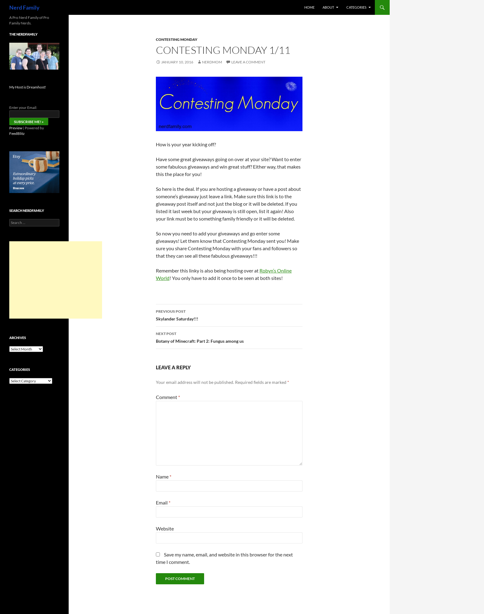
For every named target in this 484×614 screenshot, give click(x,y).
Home (309, 7)
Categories (356, 7)
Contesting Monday (176, 39)
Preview (15, 128)
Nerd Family (24, 7)
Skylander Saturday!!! (229, 314)
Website (165, 528)
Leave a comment (248, 62)
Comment (168, 397)
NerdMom (212, 62)
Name (163, 476)
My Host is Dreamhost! (27, 87)
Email (163, 502)
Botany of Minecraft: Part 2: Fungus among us (229, 337)
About (328, 7)
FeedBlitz (17, 133)
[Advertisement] (55, 280)
